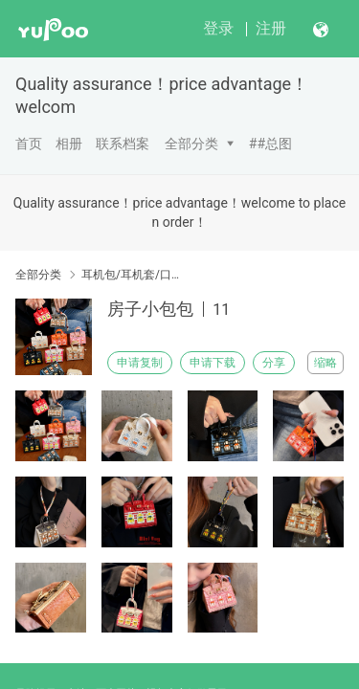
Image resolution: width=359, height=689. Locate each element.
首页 (28, 143)
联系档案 (122, 143)
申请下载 (213, 362)
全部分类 (191, 143)
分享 (273, 362)
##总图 (270, 143)
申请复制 (140, 362)
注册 (271, 28)
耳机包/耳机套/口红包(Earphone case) (131, 274)
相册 (69, 143)
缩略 (325, 362)
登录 (218, 28)
